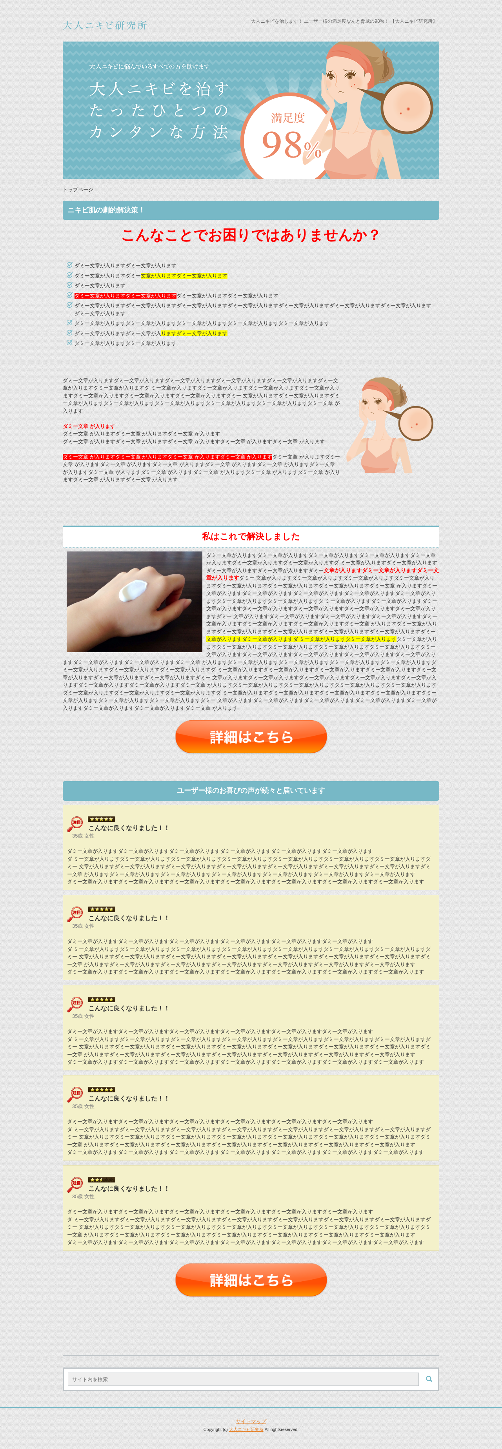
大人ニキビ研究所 (246, 1429)
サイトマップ (251, 1421)
